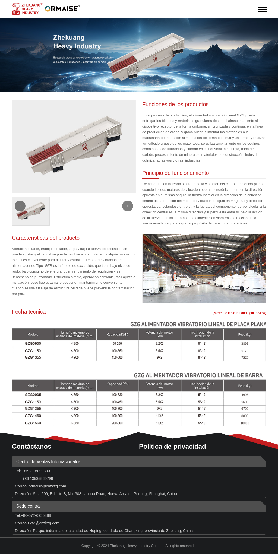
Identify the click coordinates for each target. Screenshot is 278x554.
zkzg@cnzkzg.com (43, 523)
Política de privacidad (172, 446)
